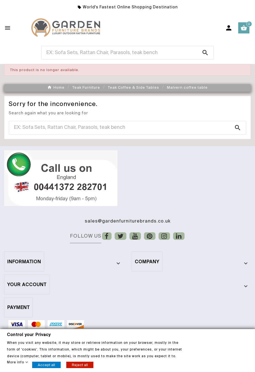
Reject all (80, 365)
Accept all (46, 365)
